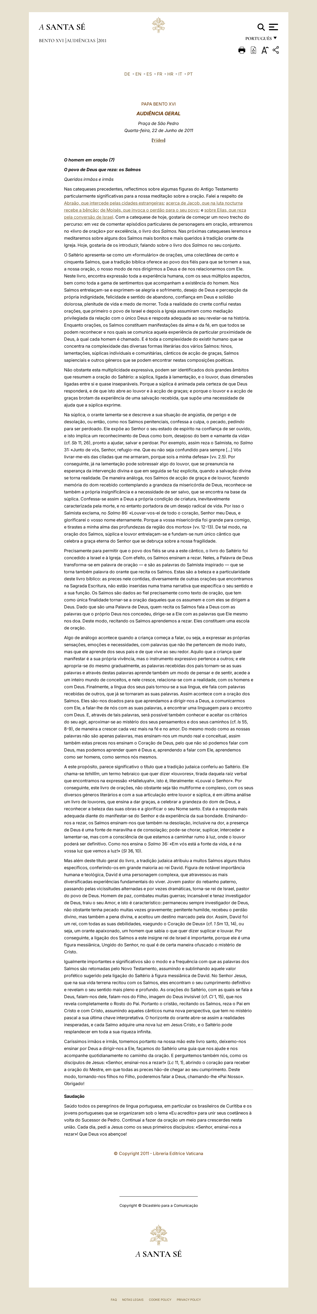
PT (190, 74)
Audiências (81, 40)
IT (180, 74)
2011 (102, 40)
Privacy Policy (189, 1300)
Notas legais (133, 1300)
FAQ (114, 1300)
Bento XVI (52, 40)
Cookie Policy (160, 1300)
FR (159, 74)
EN (138, 74)
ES (149, 74)
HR (170, 74)
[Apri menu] (273, 27)
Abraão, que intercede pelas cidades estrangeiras (113, 203)
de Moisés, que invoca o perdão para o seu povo (149, 210)
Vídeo (158, 140)
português (258, 40)
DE (127, 74)
